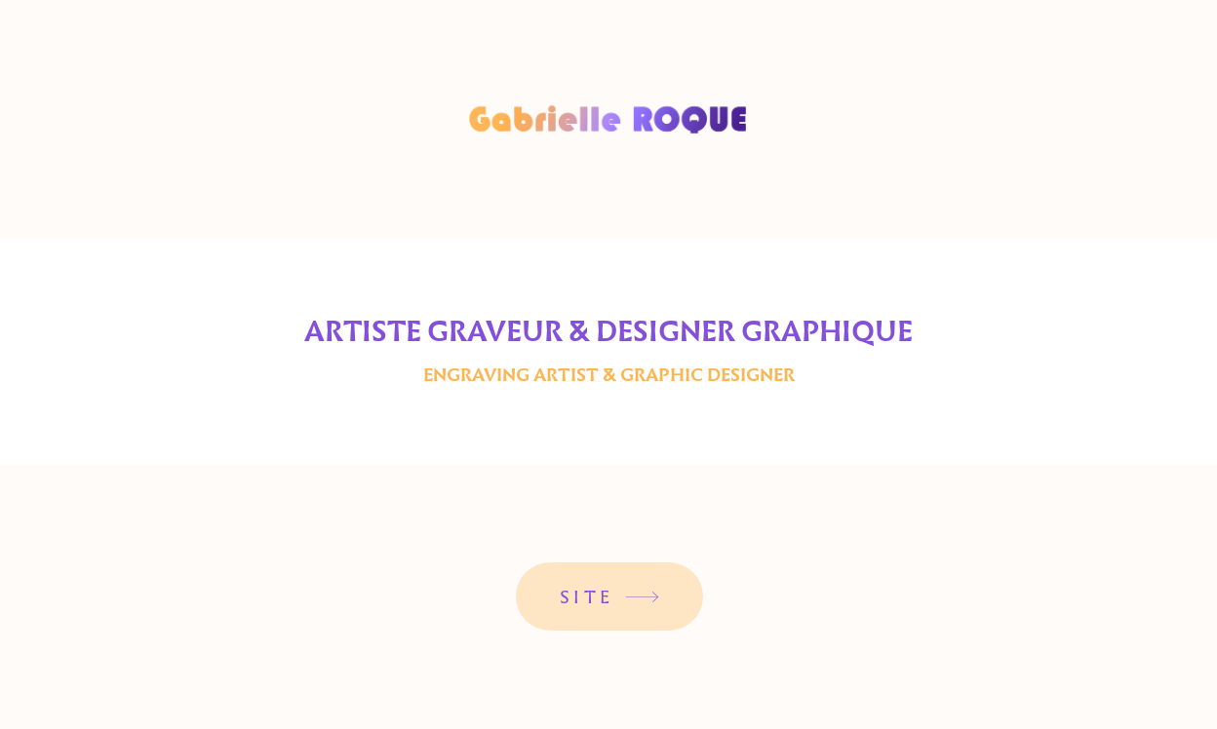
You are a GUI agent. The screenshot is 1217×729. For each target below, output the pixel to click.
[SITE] (609, 596)
